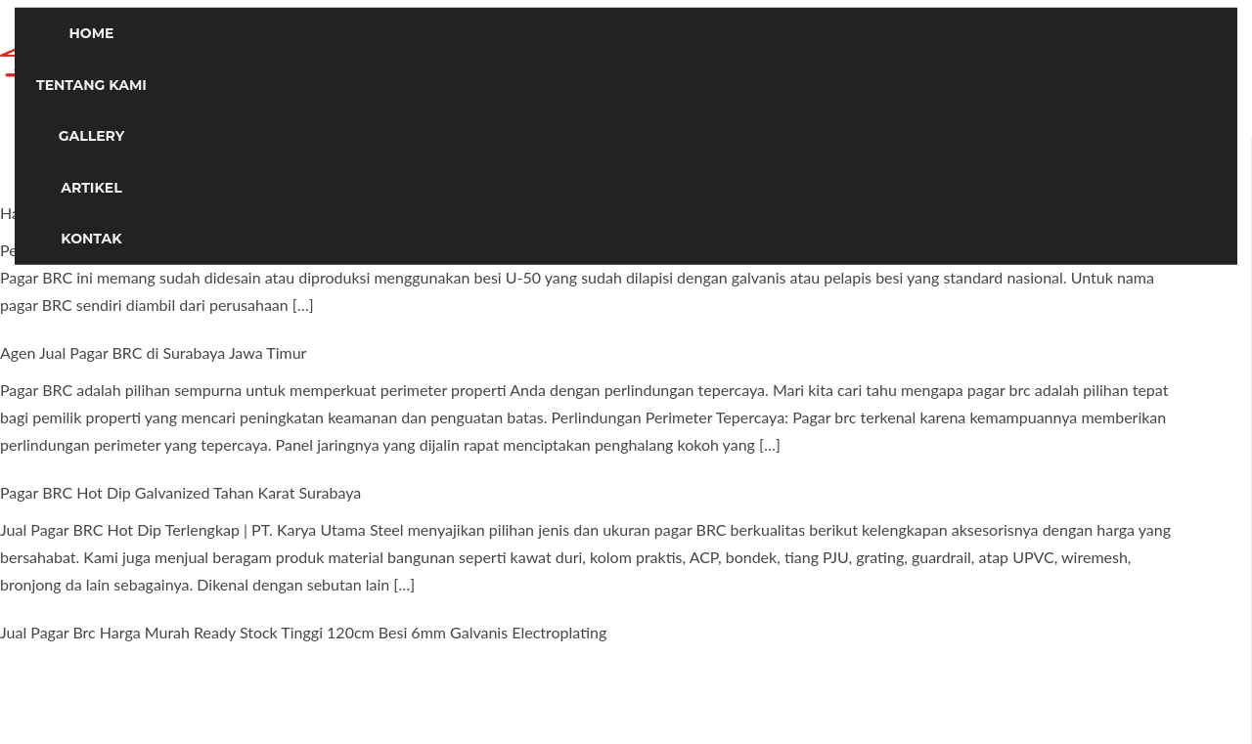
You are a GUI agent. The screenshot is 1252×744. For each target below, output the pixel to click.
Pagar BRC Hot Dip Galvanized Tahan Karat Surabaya (180, 492)
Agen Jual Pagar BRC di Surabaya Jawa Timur (153, 352)
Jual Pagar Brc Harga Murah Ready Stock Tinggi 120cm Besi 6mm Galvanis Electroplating (303, 632)
